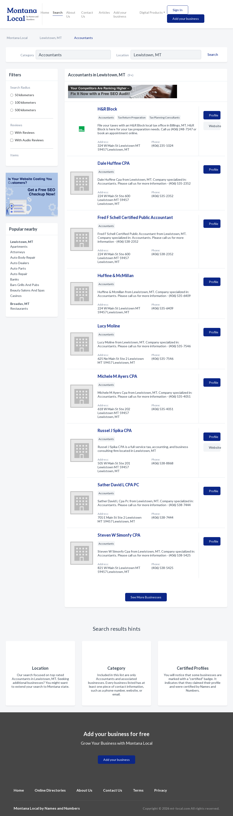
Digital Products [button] (151, 12)
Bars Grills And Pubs (24, 285)
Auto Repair (18, 274)
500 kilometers (25, 110)
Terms (138, 790)
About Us (70, 14)
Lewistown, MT (51, 38)
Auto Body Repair (22, 257)
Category (27, 55)
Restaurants (19, 308)
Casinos (16, 296)
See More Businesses (146, 597)
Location (122, 55)
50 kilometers (24, 95)
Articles (104, 12)
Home (45, 12)
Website (214, 126)
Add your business (120, 14)
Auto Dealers (19, 263)
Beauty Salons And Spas (27, 290)
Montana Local (17, 38)
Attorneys (17, 252)
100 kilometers (25, 102)
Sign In (177, 10)
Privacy (160, 790)
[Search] (212, 54)
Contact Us (87, 14)
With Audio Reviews (29, 140)
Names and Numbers (62, 808)
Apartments (19, 246)
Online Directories (50, 790)
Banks (14, 279)
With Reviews (25, 132)
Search (58, 12)
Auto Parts (18, 268)
